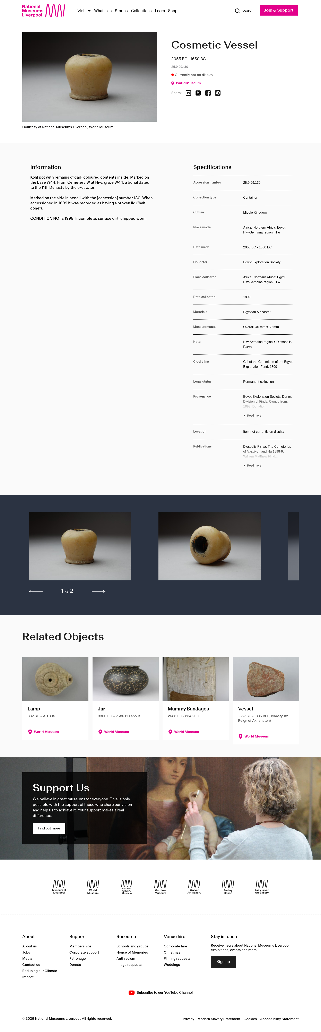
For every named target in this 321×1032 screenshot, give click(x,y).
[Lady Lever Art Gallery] (262, 887)
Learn (160, 11)
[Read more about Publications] (268, 456)
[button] (85, 548)
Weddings (172, 965)
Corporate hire (175, 946)
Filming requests (177, 959)
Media (27, 959)
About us (29, 946)
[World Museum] (93, 887)
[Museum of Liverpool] (59, 887)
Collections (141, 11)
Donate (75, 965)
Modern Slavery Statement (219, 1019)
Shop (172, 11)
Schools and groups (132, 946)
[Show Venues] (89, 11)
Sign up (223, 962)
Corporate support (84, 952)
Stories (121, 11)
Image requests (129, 965)
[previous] (36, 591)
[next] (99, 591)
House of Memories (132, 952)
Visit (81, 11)
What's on (103, 11)
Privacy (188, 1019)
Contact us (31, 965)
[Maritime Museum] (160, 887)
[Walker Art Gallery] (194, 887)
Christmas (172, 952)
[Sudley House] (228, 887)
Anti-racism (125, 959)
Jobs (26, 952)
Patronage (77, 959)
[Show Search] (244, 11)
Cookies (250, 1019)
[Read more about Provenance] (268, 406)
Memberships (80, 946)
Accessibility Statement (279, 1019)
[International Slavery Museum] (126, 887)
